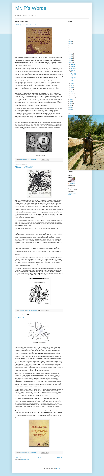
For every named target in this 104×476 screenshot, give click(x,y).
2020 (70, 53)
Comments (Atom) (25, 459)
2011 (70, 105)
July (72, 85)
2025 (70, 43)
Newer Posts (18, 457)
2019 (70, 54)
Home (39, 457)
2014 (70, 99)
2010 (70, 107)
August (72, 83)
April (72, 91)
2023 (70, 47)
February (73, 95)
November (73, 66)
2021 (70, 51)
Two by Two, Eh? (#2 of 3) (26, 24)
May (72, 89)
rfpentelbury (72, 183)
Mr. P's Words (30, 8)
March (72, 93)
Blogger (58, 468)
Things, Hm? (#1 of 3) (24, 167)
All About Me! (20, 318)
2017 (70, 58)
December (73, 64)
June (72, 87)
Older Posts (59, 457)
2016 (70, 60)
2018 (70, 57)
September (73, 70)
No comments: (34, 159)
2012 (70, 103)
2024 (70, 45)
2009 (70, 109)
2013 (70, 101)
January (72, 97)
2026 (70, 41)
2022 (70, 49)
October (72, 68)
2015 (70, 62)
